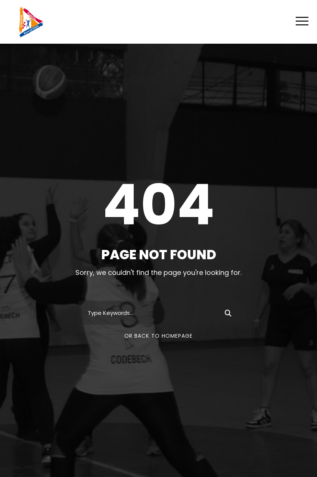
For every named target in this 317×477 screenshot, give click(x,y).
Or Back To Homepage (158, 336)
